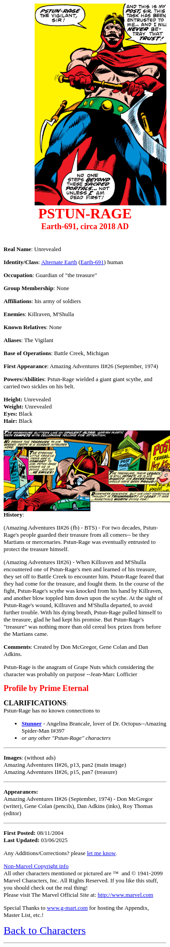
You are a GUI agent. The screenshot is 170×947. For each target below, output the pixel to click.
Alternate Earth (59, 262)
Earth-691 (92, 262)
